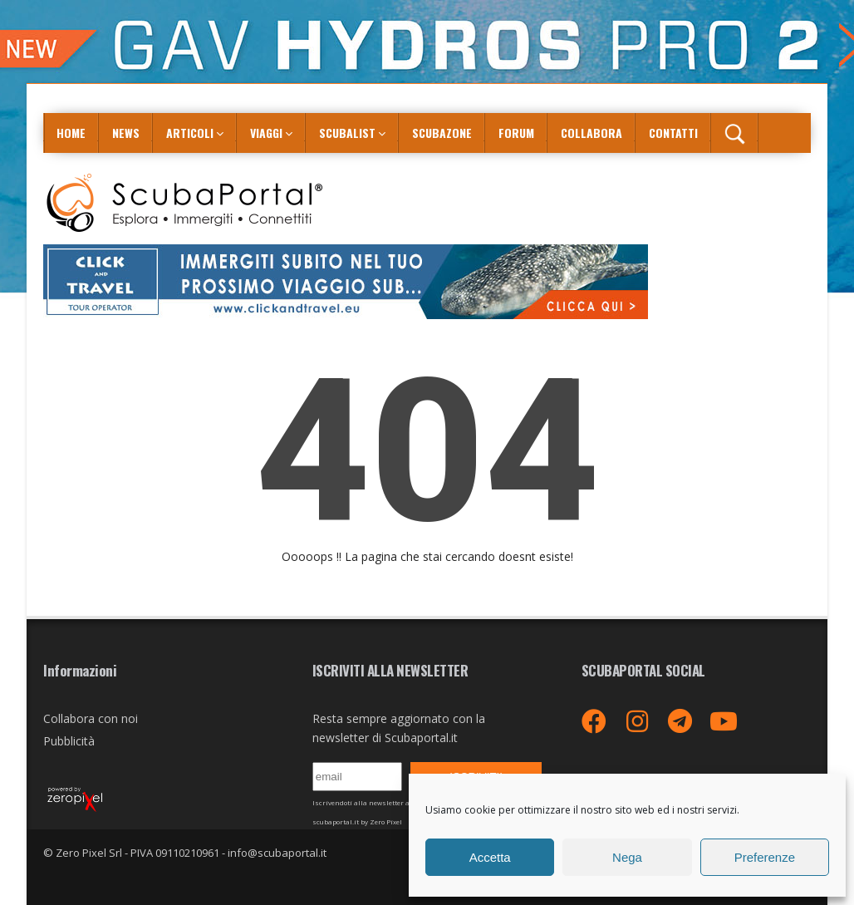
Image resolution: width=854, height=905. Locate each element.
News (126, 132)
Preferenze (764, 857)
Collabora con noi (90, 718)
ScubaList (347, 132)
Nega (627, 857)
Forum (516, 132)
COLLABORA (591, 132)
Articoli (190, 132)
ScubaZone (442, 132)
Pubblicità (69, 741)
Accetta (490, 857)
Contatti (673, 132)
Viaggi (266, 132)
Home (71, 132)
